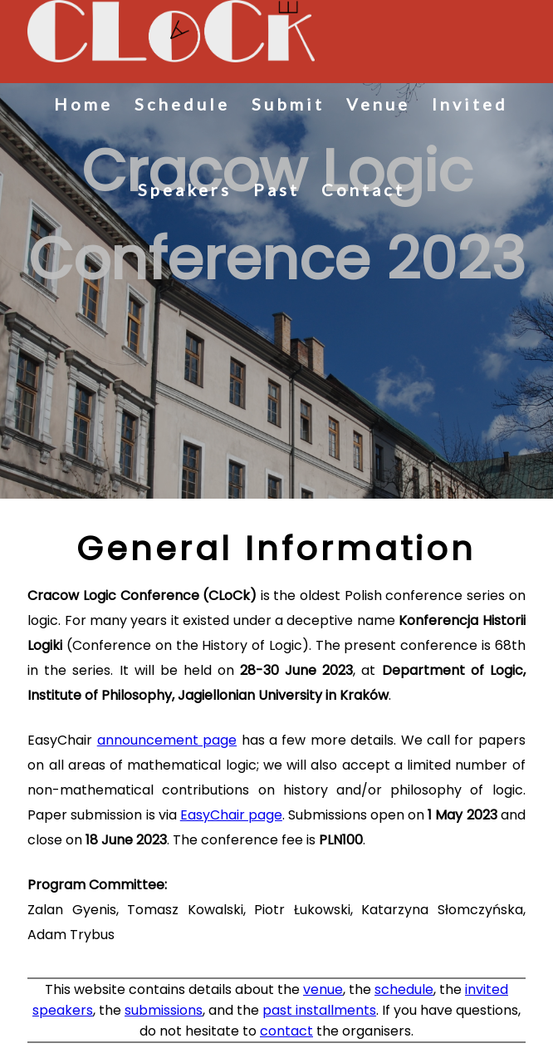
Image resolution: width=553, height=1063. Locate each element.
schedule (403, 989)
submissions (164, 1010)
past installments (319, 1010)
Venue (378, 104)
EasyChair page (231, 814)
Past (276, 189)
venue (323, 989)
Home (83, 104)
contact (286, 1031)
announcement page (167, 740)
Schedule (182, 104)
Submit (288, 104)
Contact (363, 189)
